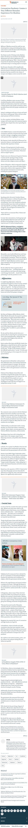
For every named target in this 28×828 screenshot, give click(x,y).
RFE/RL (4, 16)
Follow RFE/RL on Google (17, 826)
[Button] (25, 22)
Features (3, 6)
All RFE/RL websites (5, 826)
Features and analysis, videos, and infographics (13, 564)
